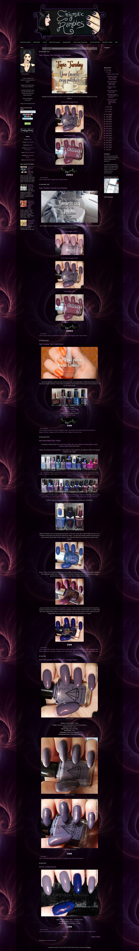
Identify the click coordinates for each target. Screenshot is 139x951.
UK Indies (75, 432)
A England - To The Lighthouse (68, 494)
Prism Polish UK (90, 430)
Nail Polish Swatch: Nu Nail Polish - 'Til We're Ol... (112, 96)
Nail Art (30, 139)
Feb (108, 109)
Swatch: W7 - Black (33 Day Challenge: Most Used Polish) (31, 170)
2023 (107, 119)
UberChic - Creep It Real (80, 494)
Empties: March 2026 (112, 74)
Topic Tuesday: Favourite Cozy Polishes (53, 188)
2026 (107, 70)
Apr (108, 72)
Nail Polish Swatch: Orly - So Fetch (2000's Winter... (112, 78)
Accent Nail (46, 931)
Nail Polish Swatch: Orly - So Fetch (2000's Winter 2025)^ (31, 204)
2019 (107, 128)
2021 (107, 123)
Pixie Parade (82, 430)
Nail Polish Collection (25, 42)
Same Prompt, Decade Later (80, 42)
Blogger (89, 947)
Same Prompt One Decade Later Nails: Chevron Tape (112, 102)
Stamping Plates (67, 42)
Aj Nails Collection (48, 430)
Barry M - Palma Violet (64, 472)
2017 (107, 133)
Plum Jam (85, 649)
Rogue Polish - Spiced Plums (70, 496)
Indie (77, 430)
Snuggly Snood (55, 179)
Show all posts (82, 48)
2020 (107, 126)
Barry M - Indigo (51, 496)
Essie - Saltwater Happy (45, 472)
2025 (107, 114)
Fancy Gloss (71, 430)
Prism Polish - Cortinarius (87, 472)
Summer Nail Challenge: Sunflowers (31, 222)
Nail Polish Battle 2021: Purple (50, 441)
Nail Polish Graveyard (54, 42)
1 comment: (43, 333)
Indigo (67, 649)
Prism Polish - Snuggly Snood (69, 409)
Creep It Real (46, 649)
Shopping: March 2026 (31, 185)
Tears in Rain (76, 651)
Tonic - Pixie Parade (69, 415)
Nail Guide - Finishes (107, 42)
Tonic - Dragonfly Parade (81, 496)
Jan (108, 111)
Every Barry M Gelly (95, 42)
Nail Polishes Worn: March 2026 (112, 91)
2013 (107, 142)
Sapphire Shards (43, 432)
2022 (107, 121)
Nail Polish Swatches (29, 152)
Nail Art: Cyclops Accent (47, 867)
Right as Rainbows (44, 651)
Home (65, 937)
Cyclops (55, 430)
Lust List (45, 42)
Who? (116, 42)
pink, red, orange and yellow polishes (82, 444)
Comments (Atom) (51, 940)
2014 (107, 140)
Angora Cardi (46, 179)
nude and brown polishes (63, 444)
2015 (107, 138)
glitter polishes (69, 446)
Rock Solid (52, 651)
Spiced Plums (68, 651)
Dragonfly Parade (60, 649)
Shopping (32, 159)
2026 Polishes (36, 42)
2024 (107, 116)
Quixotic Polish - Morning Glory (65, 474)
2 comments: (43, 647)
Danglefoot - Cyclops (69, 411)
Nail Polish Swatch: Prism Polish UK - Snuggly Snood (58, 660)
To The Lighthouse (85, 651)
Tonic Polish (60, 432)
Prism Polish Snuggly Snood (69, 102)
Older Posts (95, 937)
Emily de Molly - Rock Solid (75, 472)
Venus (80, 432)
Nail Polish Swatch (48, 858)
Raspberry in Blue (93, 649)
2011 (107, 147)
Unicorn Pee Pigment (77, 858)
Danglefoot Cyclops (65, 608)
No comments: (44, 177)
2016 (107, 135)
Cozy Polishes (55, 335)
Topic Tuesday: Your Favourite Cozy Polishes (55, 55)
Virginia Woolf (47, 572)
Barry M (52, 931)
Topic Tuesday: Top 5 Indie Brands (51, 344)
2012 (107, 145)
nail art (75, 931)
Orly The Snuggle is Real (69, 231)
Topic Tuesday (63, 179)
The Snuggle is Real (73, 335)
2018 (107, 130)
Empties (27, 159)
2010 (107, 149)
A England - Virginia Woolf (92, 496)
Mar (108, 107)
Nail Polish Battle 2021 (76, 649)
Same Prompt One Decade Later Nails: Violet (112, 83)
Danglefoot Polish (63, 430)
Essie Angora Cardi (69, 135)
